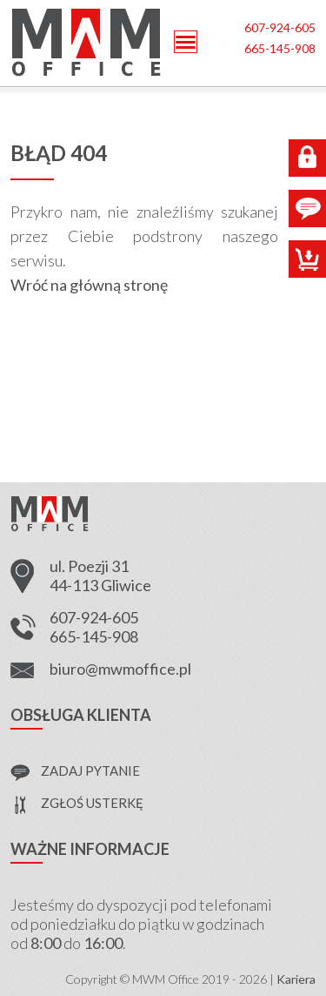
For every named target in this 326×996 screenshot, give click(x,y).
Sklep (307, 259)
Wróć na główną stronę (89, 284)
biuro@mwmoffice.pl (120, 668)
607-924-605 (280, 27)
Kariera (296, 979)
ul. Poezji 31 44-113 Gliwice (100, 575)
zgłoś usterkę (92, 803)
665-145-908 (280, 48)
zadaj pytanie (90, 770)
